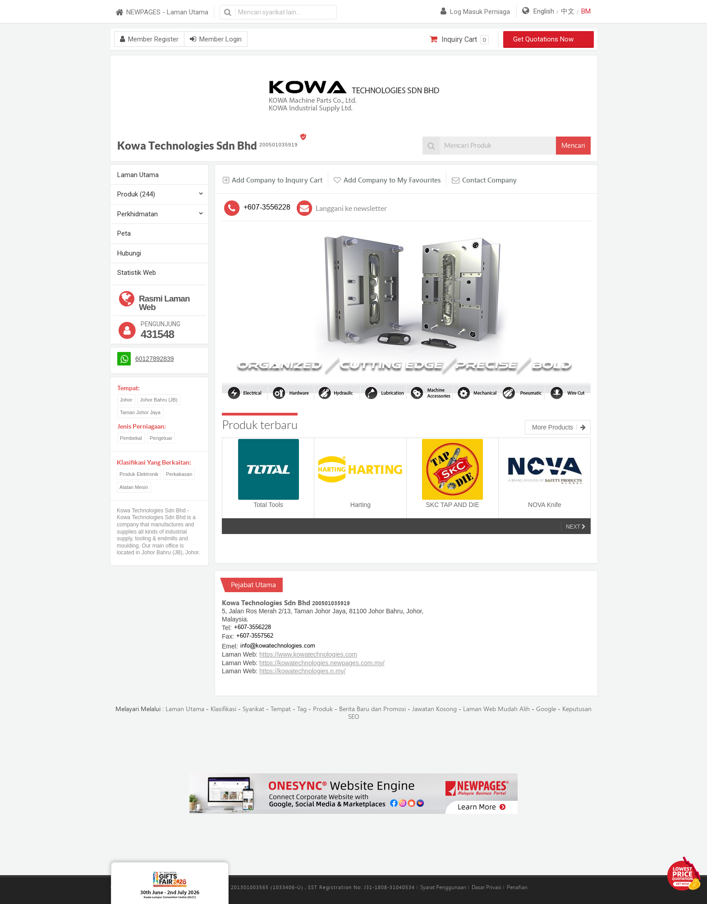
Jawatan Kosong (434, 709)
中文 (567, 11)
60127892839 (154, 358)
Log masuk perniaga (475, 12)
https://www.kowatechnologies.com (308, 654)
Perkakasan (179, 474)
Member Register (149, 39)
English (543, 11)
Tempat (281, 709)
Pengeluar (161, 438)
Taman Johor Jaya (140, 412)
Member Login (216, 39)
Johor (126, 399)
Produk (323, 709)
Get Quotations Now (548, 39)
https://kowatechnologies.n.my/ (302, 671)
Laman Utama (138, 175)
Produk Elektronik (138, 474)
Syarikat (253, 709)
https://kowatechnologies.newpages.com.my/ (322, 663)
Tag (302, 709)
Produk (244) (136, 194)
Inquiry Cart (459, 39)
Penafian (517, 887)
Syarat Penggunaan (443, 887)
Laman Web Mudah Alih (496, 709)
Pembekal (131, 438)
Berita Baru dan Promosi (372, 709)
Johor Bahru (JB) (159, 399)
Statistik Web (136, 273)
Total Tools (268, 504)
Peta (124, 233)
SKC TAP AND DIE (452, 504)
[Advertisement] (353, 747)
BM (586, 11)
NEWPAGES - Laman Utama (161, 12)
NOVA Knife (544, 504)
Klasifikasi (223, 709)
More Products (559, 427)
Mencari (573, 146)
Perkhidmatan (137, 214)
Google (546, 709)
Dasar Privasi (486, 887)
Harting (360, 504)
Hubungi (129, 253)
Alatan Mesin (133, 487)
